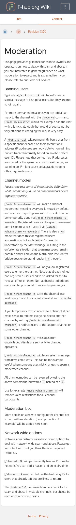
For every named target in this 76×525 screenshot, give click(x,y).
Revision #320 (37, 31)
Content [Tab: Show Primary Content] (57, 18)
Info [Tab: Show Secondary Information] (18, 18)
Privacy (43, 516)
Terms (32, 516)
